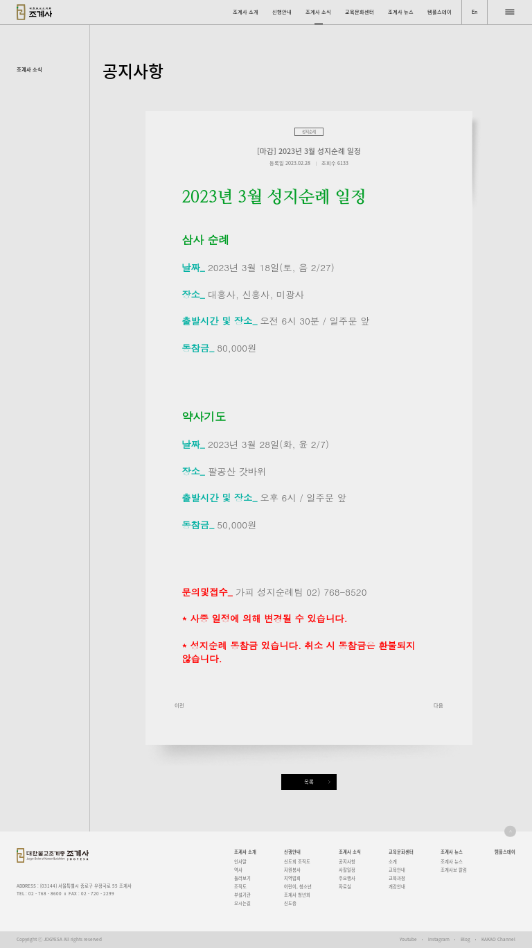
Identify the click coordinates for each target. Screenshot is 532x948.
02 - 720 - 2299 (97, 893)
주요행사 (347, 878)
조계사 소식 (318, 11)
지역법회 (292, 878)
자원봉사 (292, 870)
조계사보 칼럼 (454, 870)
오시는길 (242, 903)
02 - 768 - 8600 (45, 893)
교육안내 (397, 870)
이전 (179, 705)
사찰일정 (347, 870)
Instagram (439, 939)
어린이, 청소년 (298, 887)
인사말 (240, 862)
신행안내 (282, 11)
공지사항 (347, 862)
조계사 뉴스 (401, 11)
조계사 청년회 (297, 895)
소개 (393, 862)
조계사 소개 (245, 11)
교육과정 (397, 878)
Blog (465, 939)
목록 (309, 781)
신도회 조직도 (297, 862)
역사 (238, 870)
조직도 (240, 887)
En (474, 11)
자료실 (345, 887)
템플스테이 (439, 11)
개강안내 (397, 887)
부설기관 (242, 895)
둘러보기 (242, 878)
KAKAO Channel (498, 939)
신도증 (290, 903)
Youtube (408, 939)
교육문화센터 (359, 11)
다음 (438, 705)
